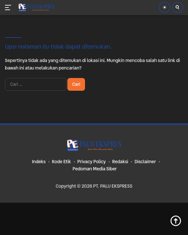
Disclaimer (145, 161)
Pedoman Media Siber (95, 168)
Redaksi (120, 161)
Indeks (39, 161)
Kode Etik (61, 161)
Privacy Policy (91, 161)
